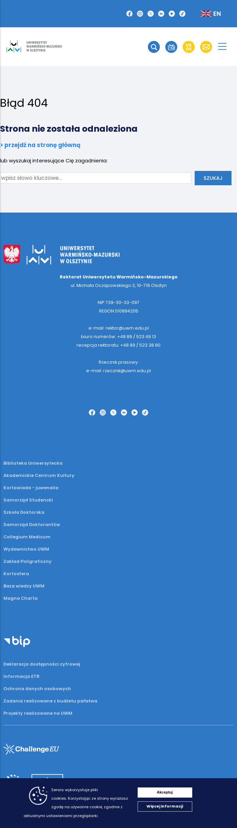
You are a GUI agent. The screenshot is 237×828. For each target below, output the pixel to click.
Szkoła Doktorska (23, 512)
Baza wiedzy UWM (23, 586)
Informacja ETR (21, 676)
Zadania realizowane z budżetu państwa (50, 701)
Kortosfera (16, 574)
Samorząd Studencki (28, 500)
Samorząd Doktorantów (31, 524)
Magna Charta (20, 598)
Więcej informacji (165, 806)
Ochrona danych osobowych (37, 689)
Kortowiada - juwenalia (30, 488)
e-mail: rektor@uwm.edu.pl (118, 328)
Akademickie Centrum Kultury (38, 475)
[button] (129, 14)
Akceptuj (164, 792)
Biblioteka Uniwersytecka (32, 463)
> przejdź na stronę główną (40, 145)
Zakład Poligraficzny (27, 561)
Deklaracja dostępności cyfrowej (41, 664)
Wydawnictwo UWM (26, 549)
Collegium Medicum (27, 537)
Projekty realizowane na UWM (37, 713)
